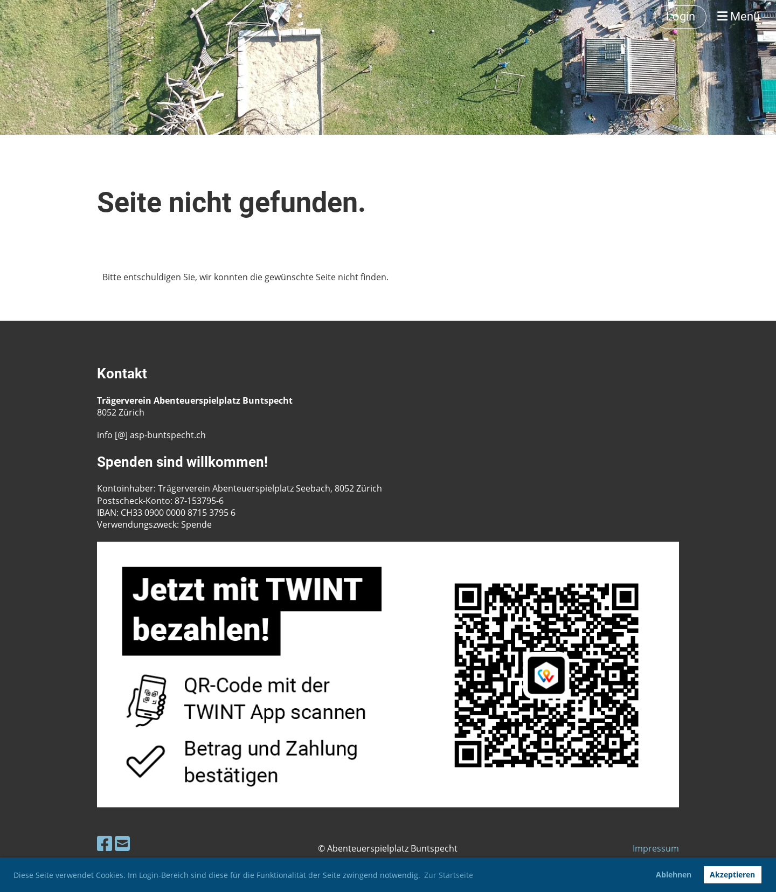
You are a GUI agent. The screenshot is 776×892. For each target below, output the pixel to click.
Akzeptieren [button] (732, 874)
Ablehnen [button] (673, 874)
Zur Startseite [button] (448, 875)
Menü (738, 16)
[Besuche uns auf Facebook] (104, 843)
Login (680, 16)
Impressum (656, 848)
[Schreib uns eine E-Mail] (122, 843)
